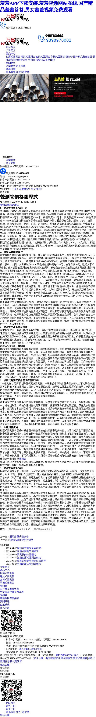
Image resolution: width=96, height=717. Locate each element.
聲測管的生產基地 (26, 554)
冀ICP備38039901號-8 (30, 649)
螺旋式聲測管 (28, 56)
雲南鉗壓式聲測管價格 (29, 564)
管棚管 (31, 59)
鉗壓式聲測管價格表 (28, 551)
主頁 (14, 189)
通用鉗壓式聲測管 (19, 536)
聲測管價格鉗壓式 (9, 205)
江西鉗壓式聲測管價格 (29, 557)
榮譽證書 (10, 69)
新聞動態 (10, 63)
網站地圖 (5, 715)
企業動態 (10, 66)
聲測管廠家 (52, 658)
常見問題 (21, 66)
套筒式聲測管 (43, 56)
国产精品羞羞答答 (82, 56)
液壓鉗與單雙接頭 (45, 59)
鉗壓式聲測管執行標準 (21, 539)
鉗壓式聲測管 (13, 56)
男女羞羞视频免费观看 (12, 592)
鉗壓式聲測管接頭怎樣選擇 (31, 560)
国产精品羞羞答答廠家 (19, 529)
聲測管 (69, 56)
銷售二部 (10, 709)
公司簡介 (10, 50)
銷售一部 (10, 706)
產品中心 (10, 53)
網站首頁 (10, 47)
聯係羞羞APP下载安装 (17, 72)
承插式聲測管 (58, 56)
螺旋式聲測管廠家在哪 (29, 548)
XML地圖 (38, 658)
